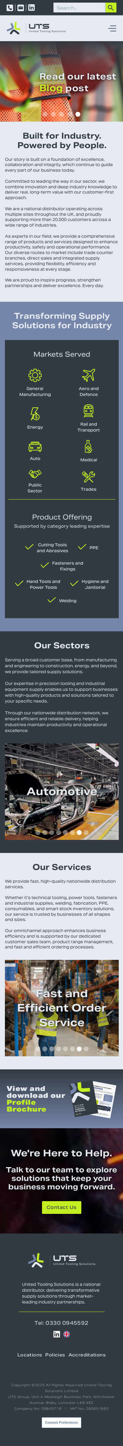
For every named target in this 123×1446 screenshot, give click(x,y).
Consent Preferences (61, 1422)
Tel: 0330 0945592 (61, 1323)
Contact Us (62, 1208)
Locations (29, 1355)
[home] (36, 28)
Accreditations (87, 1355)
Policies (55, 1355)
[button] (110, 28)
